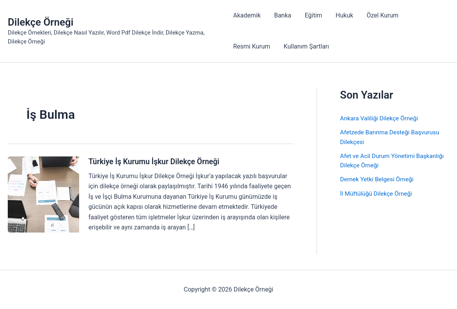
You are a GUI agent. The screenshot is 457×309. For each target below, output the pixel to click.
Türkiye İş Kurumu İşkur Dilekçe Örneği (155, 161)
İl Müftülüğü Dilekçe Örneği (377, 192)
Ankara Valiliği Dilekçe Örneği (380, 118)
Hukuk (341, 15)
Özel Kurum (378, 15)
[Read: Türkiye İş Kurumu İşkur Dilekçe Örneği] (43, 194)
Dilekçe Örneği (40, 22)
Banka (281, 15)
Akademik (247, 15)
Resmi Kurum (251, 46)
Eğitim (311, 15)
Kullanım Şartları (305, 46)
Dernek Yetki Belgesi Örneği (378, 178)
